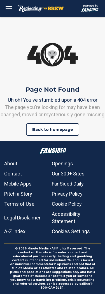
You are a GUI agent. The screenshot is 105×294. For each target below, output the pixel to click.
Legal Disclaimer (22, 218)
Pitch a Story (18, 194)
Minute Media (38, 248)
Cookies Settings (71, 231)
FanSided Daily (68, 184)
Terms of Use (19, 204)
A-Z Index (14, 231)
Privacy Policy (67, 194)
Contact (13, 174)
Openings (62, 163)
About (10, 163)
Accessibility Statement (66, 217)
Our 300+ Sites (68, 174)
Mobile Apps (18, 184)
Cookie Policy (67, 204)
